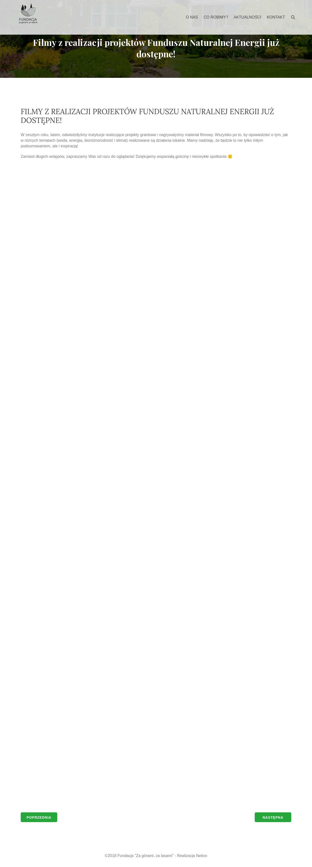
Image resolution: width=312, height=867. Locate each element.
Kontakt (276, 17)
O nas (192, 17)
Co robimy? (216, 17)
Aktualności (247, 17)
